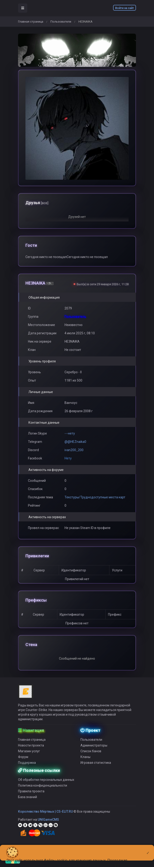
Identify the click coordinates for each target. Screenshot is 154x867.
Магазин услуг (29, 758)
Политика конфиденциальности (42, 792)
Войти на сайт (124, 8)
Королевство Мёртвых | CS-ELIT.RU (45, 818)
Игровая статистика (95, 769)
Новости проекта (31, 752)
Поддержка (27, 769)
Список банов (90, 758)
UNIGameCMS (48, 826)
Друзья (36, 202)
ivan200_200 (74, 450)
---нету (70, 433)
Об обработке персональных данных (46, 786)
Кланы (85, 763)
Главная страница (30, 21)
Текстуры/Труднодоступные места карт (95, 497)
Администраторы (93, 752)
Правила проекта (31, 798)
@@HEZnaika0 (75, 442)
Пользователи (60, 21)
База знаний (27, 803)
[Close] (147, 849)
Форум (23, 763)
